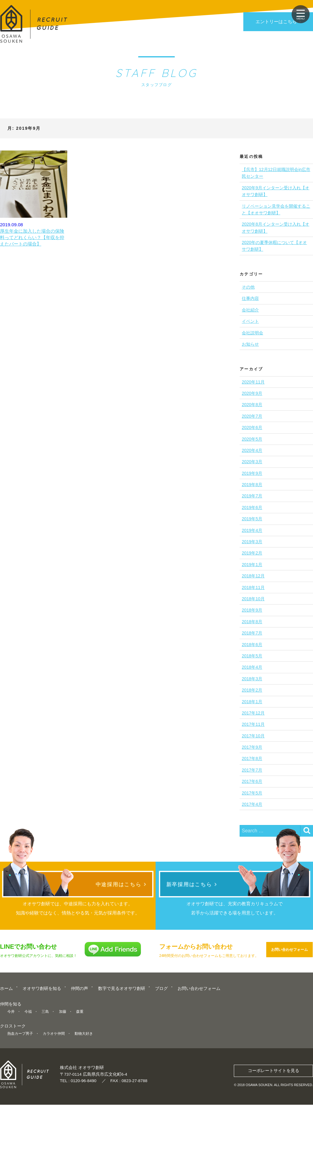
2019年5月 (252, 518)
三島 (45, 1078)
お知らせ (250, 344)
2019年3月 (252, 541)
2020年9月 (252, 393)
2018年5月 (252, 655)
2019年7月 (252, 495)
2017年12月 (253, 713)
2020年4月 (252, 450)
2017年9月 (252, 747)
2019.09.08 (33, 199)
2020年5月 (252, 439)
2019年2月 (252, 553)
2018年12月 (253, 575)
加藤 (62, 1078)
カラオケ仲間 (54, 1099)
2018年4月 (252, 667)
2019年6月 (252, 507)
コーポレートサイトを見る (273, 1132)
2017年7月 (252, 770)
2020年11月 (253, 382)
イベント (250, 321)
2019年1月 (252, 564)
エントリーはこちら (276, 21)
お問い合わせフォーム (289, 1018)
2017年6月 (252, 781)
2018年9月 (252, 610)
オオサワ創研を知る (42, 1055)
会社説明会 (252, 332)
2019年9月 (252, 473)
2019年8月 (252, 484)
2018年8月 (252, 621)
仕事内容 (250, 298)
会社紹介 (250, 309)
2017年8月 (252, 758)
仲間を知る (10, 1070)
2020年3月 (252, 461)
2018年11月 (253, 587)
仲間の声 (79, 1055)
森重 (79, 1078)
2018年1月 (252, 701)
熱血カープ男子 (20, 1099)
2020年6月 (252, 427)
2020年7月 (252, 416)
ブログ (161, 1055)
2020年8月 (252, 404)
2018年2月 (252, 690)
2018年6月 (252, 644)
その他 (248, 287)
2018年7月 (252, 633)
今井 (11, 1078)
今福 (28, 1078)
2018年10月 (253, 598)
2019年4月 (252, 530)
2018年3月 (252, 678)
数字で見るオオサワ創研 (121, 1055)
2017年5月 (252, 793)
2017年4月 (252, 804)
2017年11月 (253, 724)
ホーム (6, 1055)
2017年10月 (253, 735)
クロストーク (13, 1092)
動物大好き (84, 1099)
